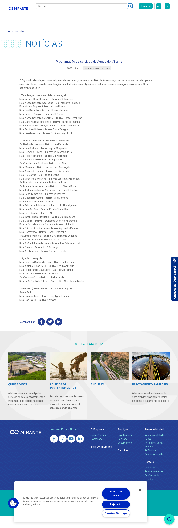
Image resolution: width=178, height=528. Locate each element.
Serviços (123, 441)
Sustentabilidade (155, 441)
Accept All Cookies (116, 493)
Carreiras (117, 15)
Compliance (97, 451)
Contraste (146, 6)
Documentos (125, 455)
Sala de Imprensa (101, 459)
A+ (158, 6)
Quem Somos (98, 447)
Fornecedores (135, 15)
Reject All (116, 504)
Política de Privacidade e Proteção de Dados (89, 522)
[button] (13, 503)
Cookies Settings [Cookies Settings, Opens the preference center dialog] (116, 513)
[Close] (140, 490)
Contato (43, 29)
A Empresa (97, 441)
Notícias (20, 41)
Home (11, 41)
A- (167, 6)
